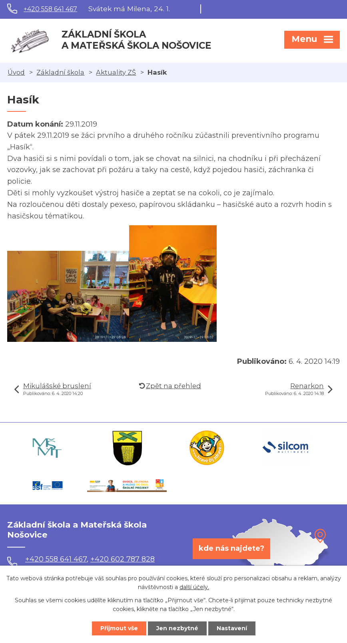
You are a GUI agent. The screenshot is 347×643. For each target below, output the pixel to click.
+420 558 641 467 (50, 9)
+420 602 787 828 (122, 559)
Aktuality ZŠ (116, 72)
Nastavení (232, 628)
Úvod (16, 72)
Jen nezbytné (177, 628)
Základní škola (60, 72)
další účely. (194, 587)
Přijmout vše (119, 628)
